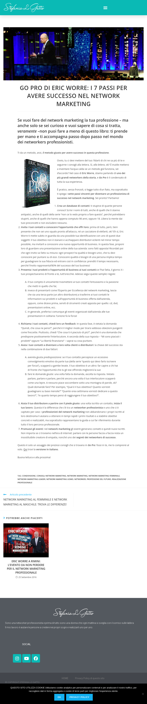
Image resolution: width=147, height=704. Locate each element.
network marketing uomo (59, 479)
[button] (105, 7)
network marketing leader (31, 479)
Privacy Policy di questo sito (89, 678)
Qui (25, 449)
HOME (65, 678)
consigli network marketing (51, 475)
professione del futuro (99, 479)
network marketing (77, 475)
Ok (59, 697)
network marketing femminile (104, 475)
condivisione (29, 475)
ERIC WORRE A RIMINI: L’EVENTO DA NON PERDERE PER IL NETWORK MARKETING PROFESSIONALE (26, 566)
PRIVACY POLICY (79, 697)
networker (80, 479)
